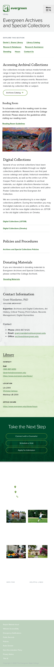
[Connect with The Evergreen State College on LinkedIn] (34, 504)
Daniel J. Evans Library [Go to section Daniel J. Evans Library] (13, 42)
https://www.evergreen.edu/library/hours (20, 406)
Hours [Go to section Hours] (17, 51)
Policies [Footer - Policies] (6, 641)
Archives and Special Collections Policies (21, 249)
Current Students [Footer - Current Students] (13, 585)
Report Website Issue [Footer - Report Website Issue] (11, 624)
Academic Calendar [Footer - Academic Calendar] (38, 601)
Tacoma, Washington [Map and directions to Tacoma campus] (27, 491)
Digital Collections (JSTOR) (14, 221)
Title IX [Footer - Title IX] (5, 658)
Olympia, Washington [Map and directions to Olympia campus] (27, 486)
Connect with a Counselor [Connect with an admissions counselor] (26, 436)
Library (5, 14)
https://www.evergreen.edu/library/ (18, 376)
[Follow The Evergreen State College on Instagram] (29, 504)
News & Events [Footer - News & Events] (36, 605)
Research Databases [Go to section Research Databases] (12, 47)
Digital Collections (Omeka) (15, 228)
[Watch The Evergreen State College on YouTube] (24, 504)
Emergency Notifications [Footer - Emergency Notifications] (12, 633)
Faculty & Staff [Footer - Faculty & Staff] (12, 605)
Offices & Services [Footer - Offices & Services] (37, 593)
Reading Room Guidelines (13, 123)
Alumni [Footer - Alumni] (9, 613)
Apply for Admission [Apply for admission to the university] (26, 450)
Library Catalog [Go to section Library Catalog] (33, 42)
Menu (48, 7)
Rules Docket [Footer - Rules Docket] (8, 645)
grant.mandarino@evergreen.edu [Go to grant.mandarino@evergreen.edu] (30, 333)
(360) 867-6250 (9, 369)
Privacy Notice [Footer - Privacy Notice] (8, 654)
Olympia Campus (10, 391)
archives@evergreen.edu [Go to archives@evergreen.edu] (27, 336)
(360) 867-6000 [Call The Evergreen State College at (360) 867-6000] (26, 496)
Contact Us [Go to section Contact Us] (29, 51)
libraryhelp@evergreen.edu (14, 372)
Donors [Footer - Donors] (9, 609)
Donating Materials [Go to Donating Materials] (11, 279)
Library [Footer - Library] (32, 585)
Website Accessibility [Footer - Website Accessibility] (11, 628)
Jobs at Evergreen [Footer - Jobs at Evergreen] (37, 609)
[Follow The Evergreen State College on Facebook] (19, 504)
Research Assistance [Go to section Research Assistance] (34, 47)
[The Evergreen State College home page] (26, 475)
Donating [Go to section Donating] (7, 51)
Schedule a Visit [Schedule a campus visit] (26, 443)
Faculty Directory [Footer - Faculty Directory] (37, 589)
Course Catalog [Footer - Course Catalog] (36, 597)
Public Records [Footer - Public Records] (8, 637)
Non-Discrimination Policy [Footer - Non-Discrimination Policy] (12, 650)
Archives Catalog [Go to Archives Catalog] (13, 92)
